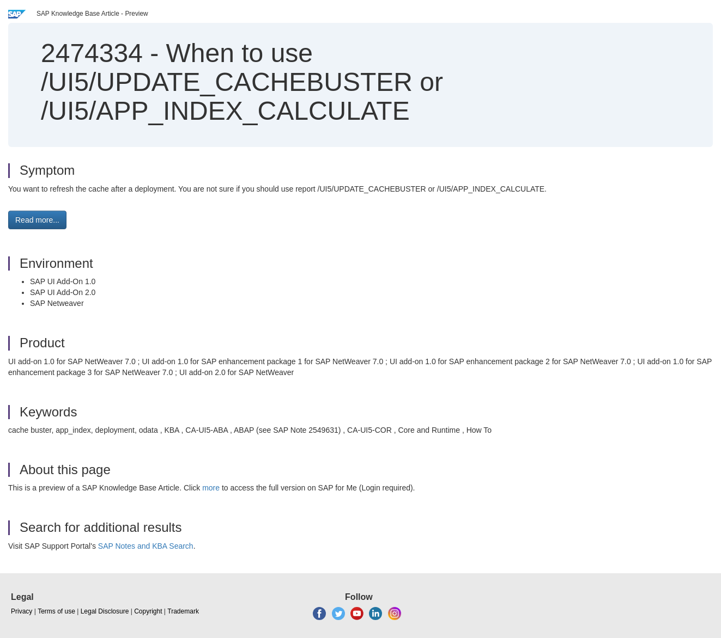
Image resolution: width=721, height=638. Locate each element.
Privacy (21, 611)
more (211, 487)
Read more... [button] (37, 220)
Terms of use (56, 611)
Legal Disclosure (105, 611)
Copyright (148, 611)
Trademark (183, 611)
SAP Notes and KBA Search (145, 546)
